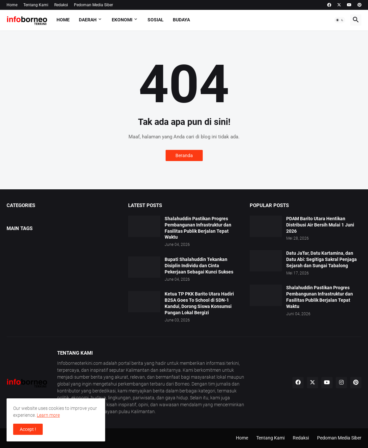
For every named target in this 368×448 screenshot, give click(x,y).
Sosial (156, 19)
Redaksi (61, 5)
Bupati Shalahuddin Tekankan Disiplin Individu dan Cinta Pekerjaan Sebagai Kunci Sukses (199, 265)
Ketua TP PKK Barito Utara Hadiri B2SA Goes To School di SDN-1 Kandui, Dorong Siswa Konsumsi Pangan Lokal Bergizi (199, 303)
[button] (339, 20)
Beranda (184, 155)
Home (12, 5)
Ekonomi (122, 19)
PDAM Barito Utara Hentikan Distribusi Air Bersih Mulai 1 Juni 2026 (320, 225)
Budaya (181, 19)
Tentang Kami (35, 5)
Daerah (88, 19)
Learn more (48, 415)
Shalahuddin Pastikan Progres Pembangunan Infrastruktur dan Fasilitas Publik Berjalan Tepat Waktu (198, 228)
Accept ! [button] (28, 429)
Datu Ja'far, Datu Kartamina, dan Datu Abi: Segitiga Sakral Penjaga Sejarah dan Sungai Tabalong (321, 259)
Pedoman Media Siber (93, 5)
